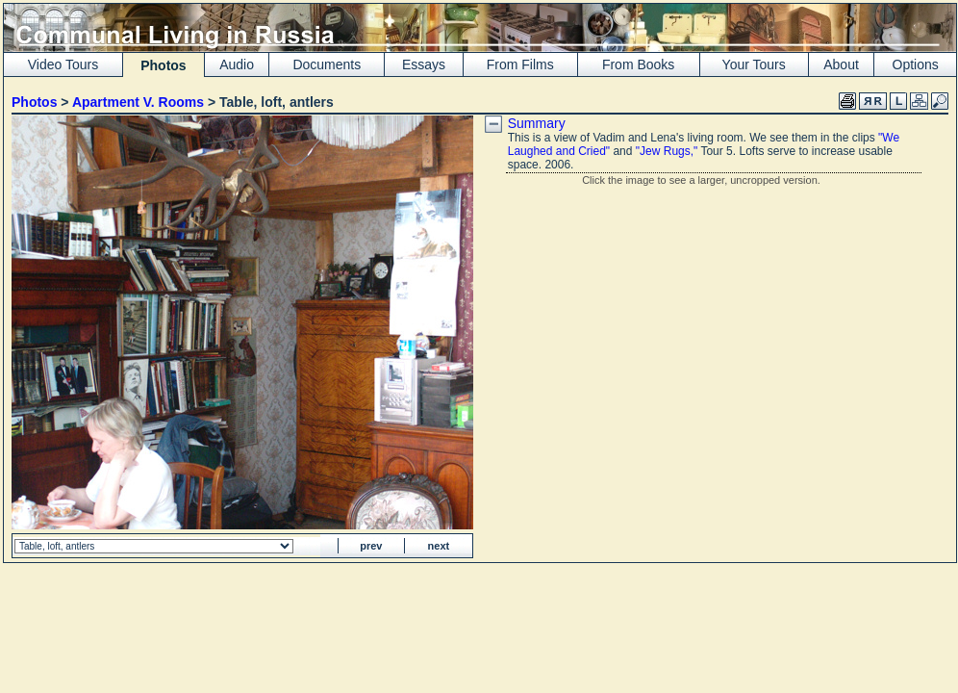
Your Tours (754, 64)
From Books (638, 64)
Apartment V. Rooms (138, 102)
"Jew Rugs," (667, 151)
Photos (34, 102)
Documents (326, 64)
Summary (537, 123)
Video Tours (63, 64)
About (841, 64)
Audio (236, 64)
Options (916, 64)
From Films (520, 64)
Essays (423, 64)
